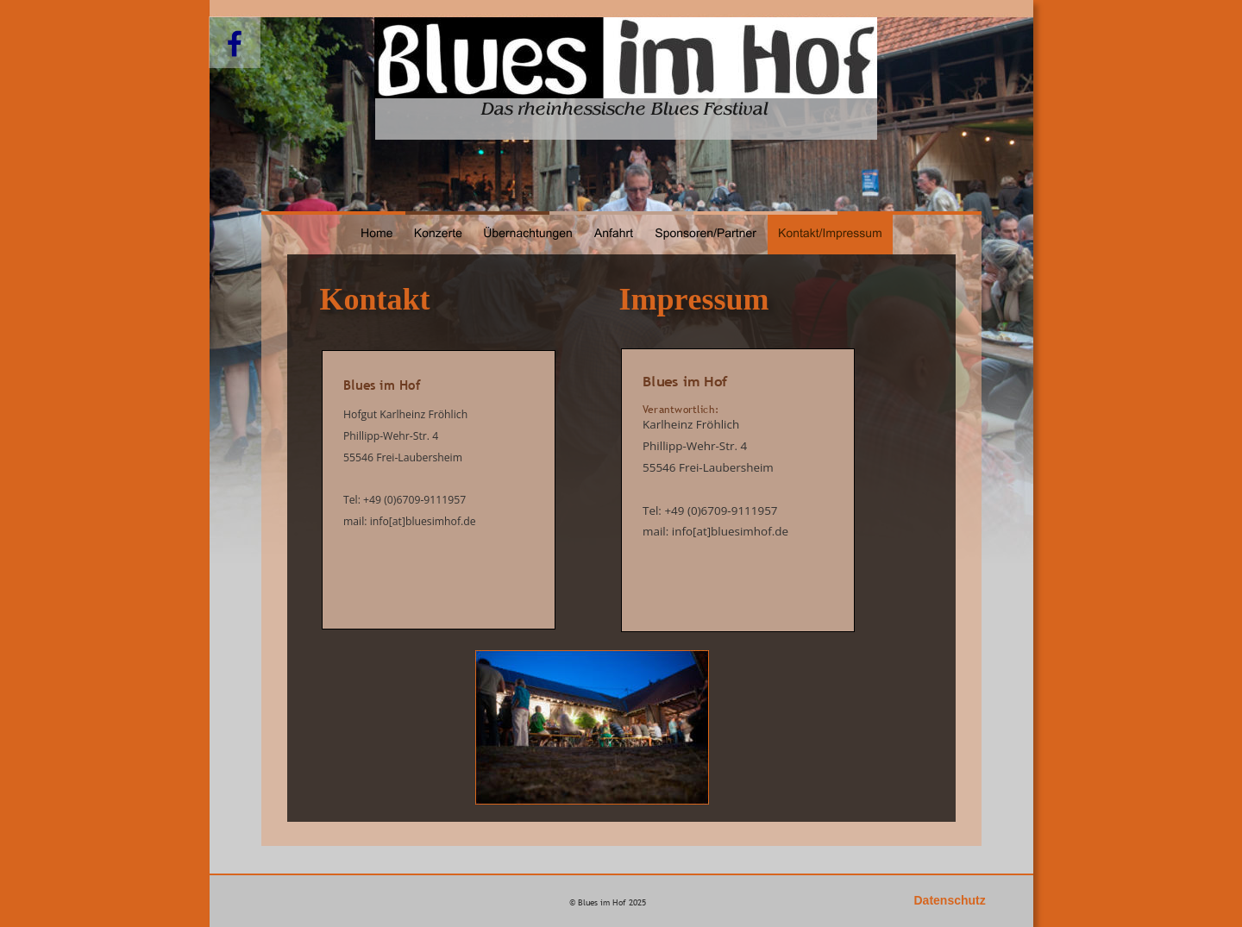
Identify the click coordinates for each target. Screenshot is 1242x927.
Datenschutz (950, 900)
